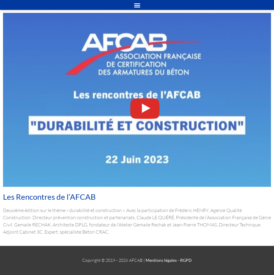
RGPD (186, 260)
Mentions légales (161, 260)
